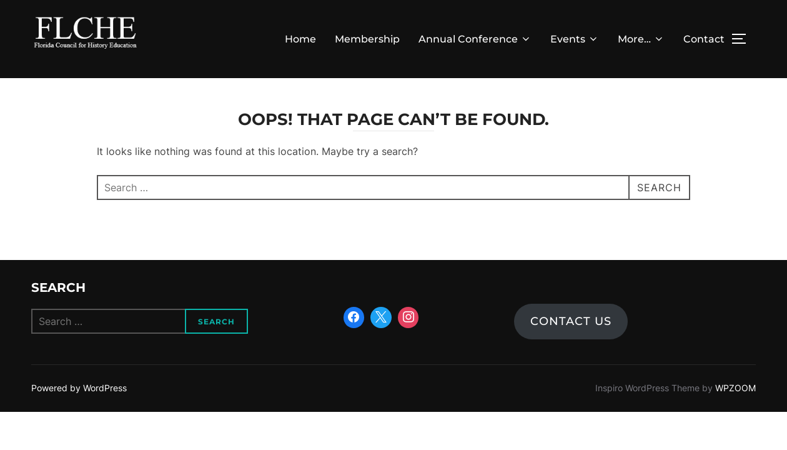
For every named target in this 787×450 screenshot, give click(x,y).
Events (574, 39)
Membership (367, 39)
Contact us (570, 322)
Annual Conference (475, 39)
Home (300, 39)
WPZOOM (735, 388)
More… (641, 39)
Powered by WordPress (79, 388)
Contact (704, 39)
